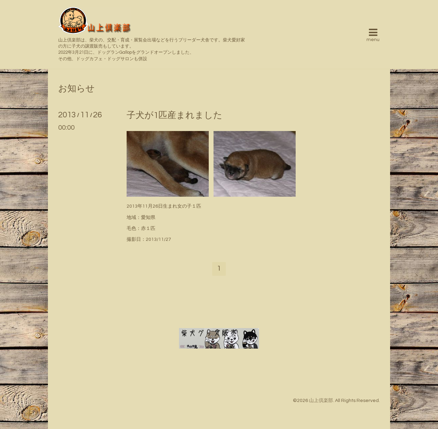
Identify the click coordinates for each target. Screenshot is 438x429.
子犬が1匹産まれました (174, 115)
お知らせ (76, 88)
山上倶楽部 (321, 400)
